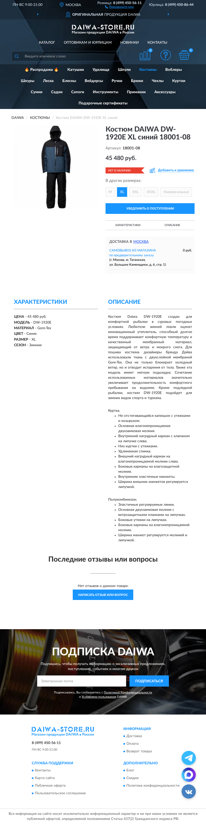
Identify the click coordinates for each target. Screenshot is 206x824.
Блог (130, 770)
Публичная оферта (50, 786)
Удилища (101, 70)
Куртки (178, 81)
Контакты (157, 42)
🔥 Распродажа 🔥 (41, 70)
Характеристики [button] (127, 225)
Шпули (124, 70)
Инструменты (105, 92)
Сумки (36, 92)
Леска (48, 81)
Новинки (129, 42)
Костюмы (148, 70)
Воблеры (173, 70)
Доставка (134, 736)
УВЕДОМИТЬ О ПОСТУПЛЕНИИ (150, 208)
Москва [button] (141, 242)
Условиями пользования (99, 696)
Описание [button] (172, 225)
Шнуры (27, 81)
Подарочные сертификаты (103, 103)
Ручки (117, 81)
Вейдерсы (94, 81)
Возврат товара (139, 751)
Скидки (132, 778)
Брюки (137, 81)
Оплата (132, 744)
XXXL (151, 192)
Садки (57, 92)
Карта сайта (45, 778)
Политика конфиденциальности (153, 786)
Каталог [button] (47, 42)
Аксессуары (164, 92)
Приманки (136, 92)
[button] (119, 6)
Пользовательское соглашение (60, 793)
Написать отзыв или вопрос (103, 594)
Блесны (69, 81)
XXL (135, 192)
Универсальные (176, 192)
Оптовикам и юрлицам (88, 42)
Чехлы (158, 81)
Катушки (75, 70)
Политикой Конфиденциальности (128, 692)
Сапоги (77, 92)
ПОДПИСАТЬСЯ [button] (149, 681)
